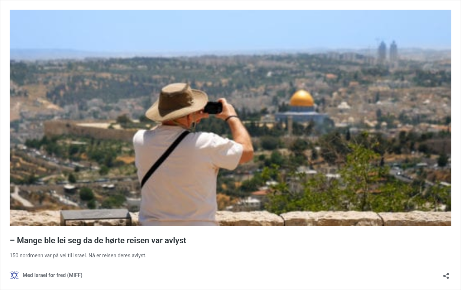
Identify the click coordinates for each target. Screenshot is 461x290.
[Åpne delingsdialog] (446, 273)
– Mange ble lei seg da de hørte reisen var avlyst (98, 240)
